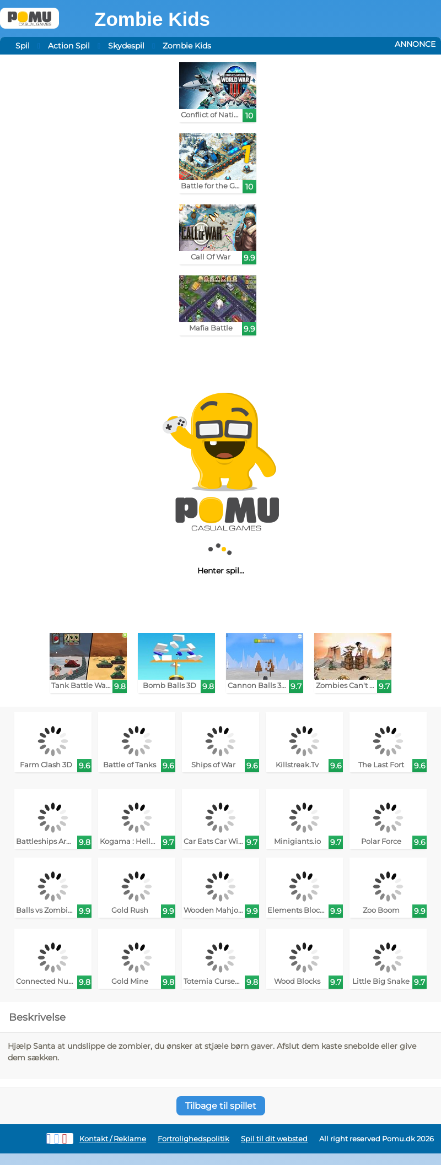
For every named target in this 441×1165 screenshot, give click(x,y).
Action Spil (69, 46)
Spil (22, 46)
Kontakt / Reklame (112, 1139)
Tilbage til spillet (220, 1106)
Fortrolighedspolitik (193, 1139)
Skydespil (126, 46)
